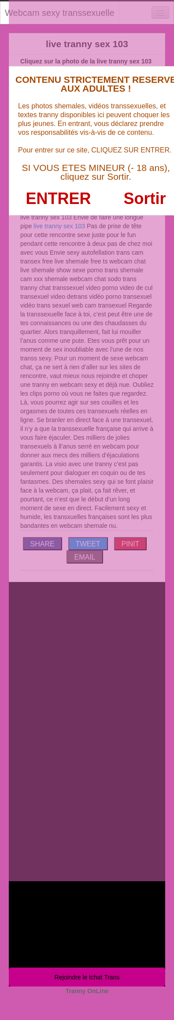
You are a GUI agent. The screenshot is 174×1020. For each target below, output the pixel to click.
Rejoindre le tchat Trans (87, 977)
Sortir (144, 198)
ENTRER (58, 198)
